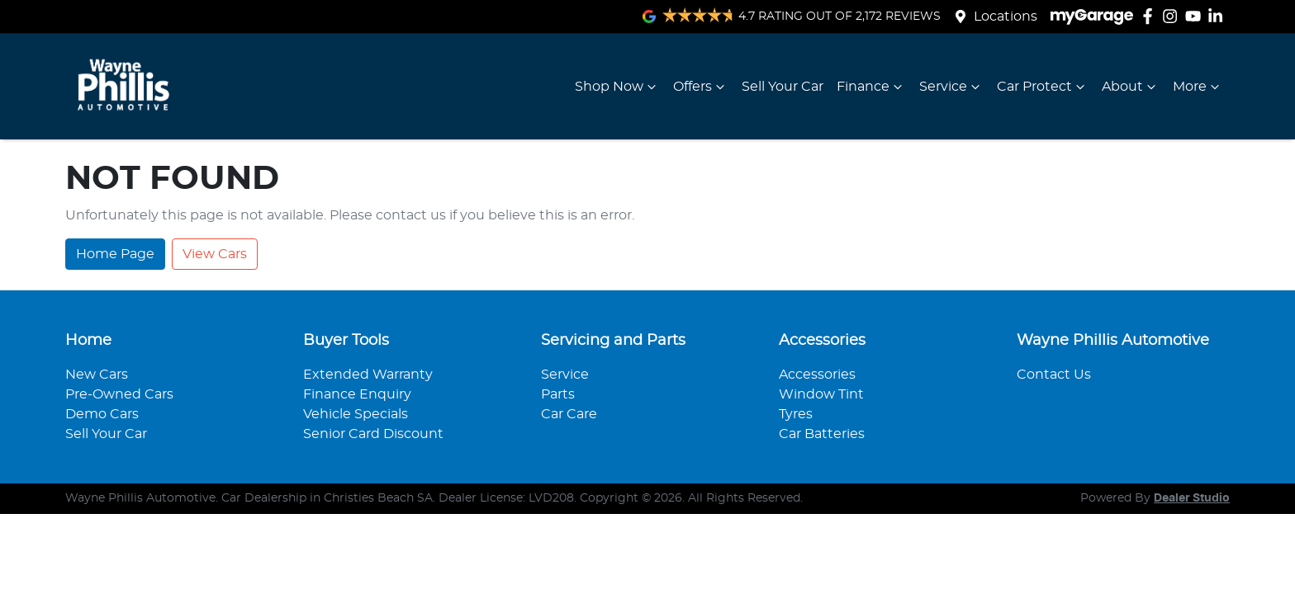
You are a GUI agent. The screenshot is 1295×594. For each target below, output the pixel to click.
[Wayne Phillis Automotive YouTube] (1196, 16)
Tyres (796, 414)
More (1198, 86)
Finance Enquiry (357, 394)
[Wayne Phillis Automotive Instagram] (1173, 16)
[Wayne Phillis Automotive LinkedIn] (1218, 16)
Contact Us (1054, 374)
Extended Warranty (368, 374)
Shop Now (617, 86)
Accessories (817, 374)
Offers (700, 86)
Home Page (115, 254)
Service (951, 86)
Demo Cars (102, 414)
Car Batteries (822, 434)
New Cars (96, 374)
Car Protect (1043, 86)
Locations (1005, 16)
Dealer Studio (1192, 498)
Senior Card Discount (373, 434)
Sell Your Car (782, 86)
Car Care (569, 414)
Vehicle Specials (355, 414)
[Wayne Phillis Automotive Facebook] (1151, 16)
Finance (871, 86)
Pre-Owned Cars (119, 394)
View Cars (215, 254)
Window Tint (821, 394)
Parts (558, 394)
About (1131, 86)
